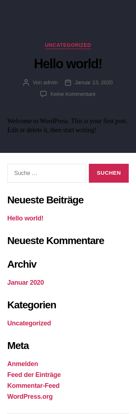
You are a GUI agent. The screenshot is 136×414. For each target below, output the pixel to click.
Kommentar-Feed (33, 385)
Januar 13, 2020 (94, 82)
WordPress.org (30, 396)
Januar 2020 (25, 282)
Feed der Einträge (34, 374)
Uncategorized (29, 323)
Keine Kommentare (72, 94)
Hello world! (25, 218)
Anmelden (22, 364)
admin (50, 82)
